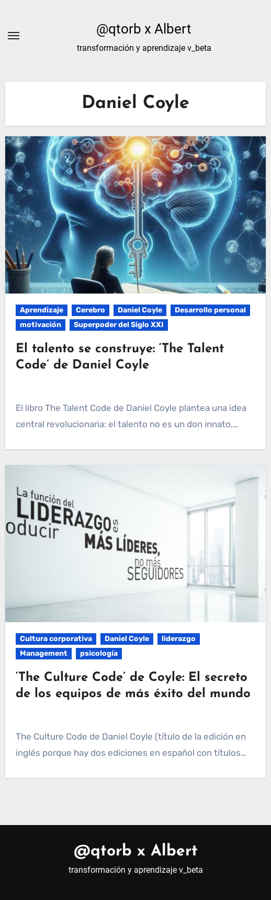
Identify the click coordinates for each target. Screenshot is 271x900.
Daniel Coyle (140, 310)
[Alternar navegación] (13, 35)
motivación (40, 324)
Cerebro (90, 310)
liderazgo (179, 638)
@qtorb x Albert (143, 29)
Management (43, 653)
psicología (99, 653)
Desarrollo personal (210, 310)
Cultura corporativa (56, 638)
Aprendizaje (41, 310)
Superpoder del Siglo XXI (119, 324)
